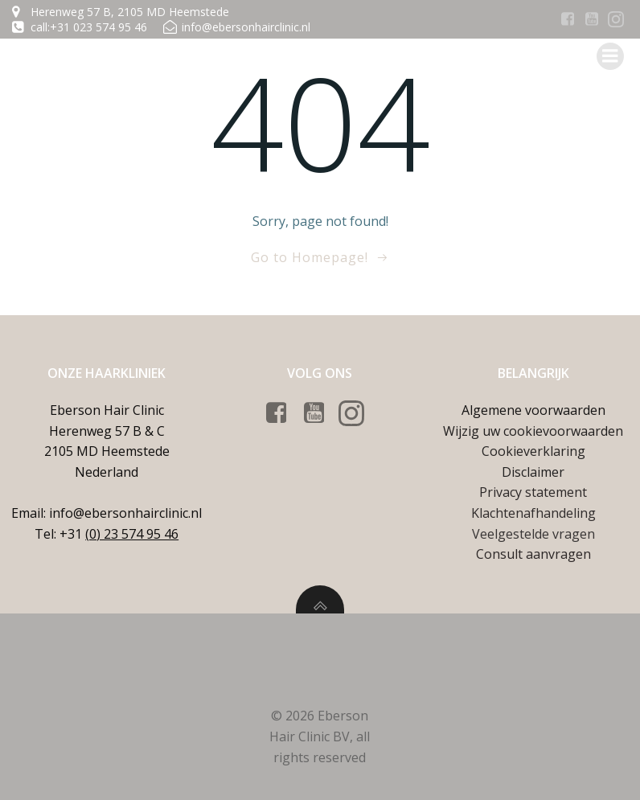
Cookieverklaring (533, 451)
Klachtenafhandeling (533, 513)
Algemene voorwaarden (533, 410)
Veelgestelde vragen (533, 534)
